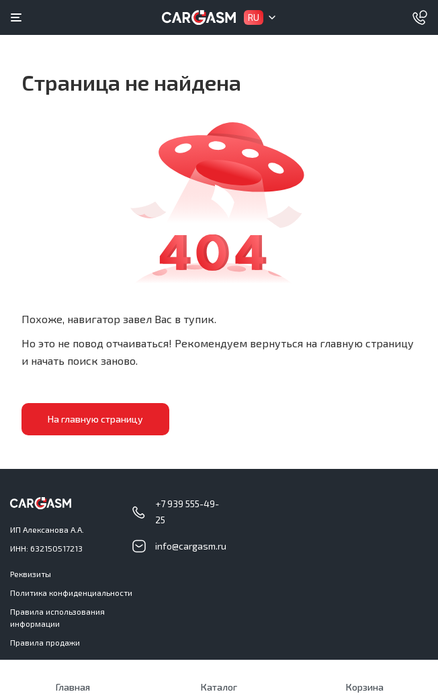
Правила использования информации (57, 617)
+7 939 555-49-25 (187, 511)
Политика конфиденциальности (71, 592)
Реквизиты (30, 573)
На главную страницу (95, 419)
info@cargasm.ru (190, 546)
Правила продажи (45, 642)
